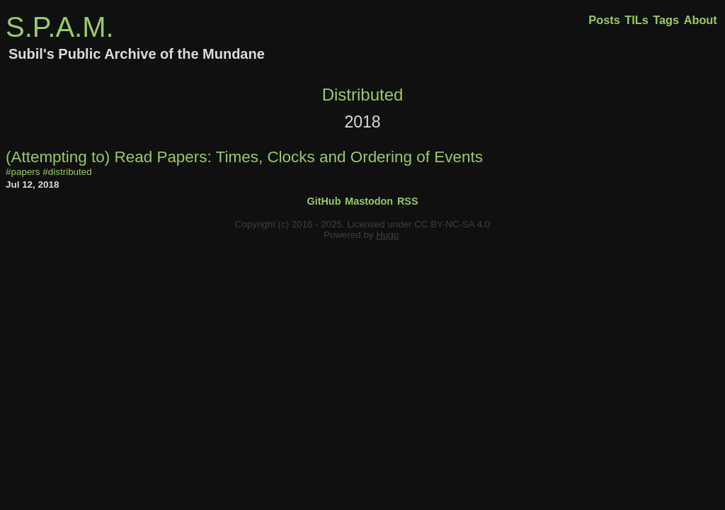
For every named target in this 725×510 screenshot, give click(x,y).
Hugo (387, 235)
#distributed (66, 171)
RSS (407, 201)
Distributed (363, 94)
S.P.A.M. (60, 26)
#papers (23, 171)
